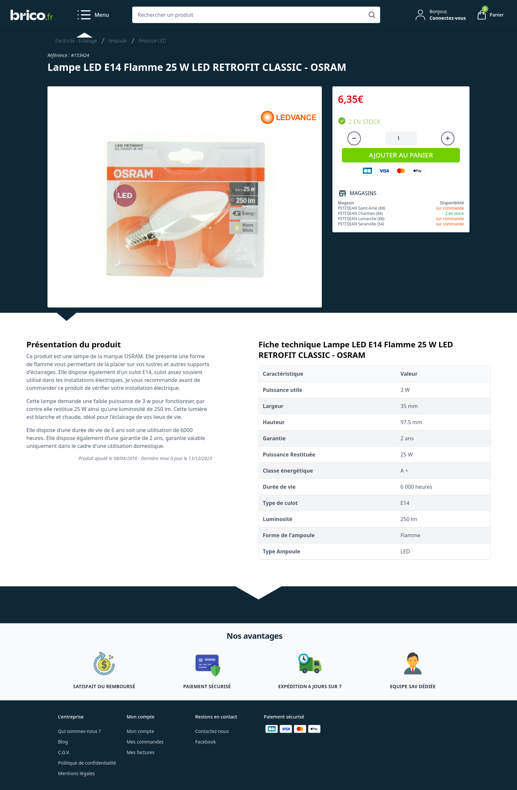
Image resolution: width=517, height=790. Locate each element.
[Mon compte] (440, 15)
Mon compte (140, 731)
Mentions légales (76, 773)
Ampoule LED (152, 41)
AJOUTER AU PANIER (401, 155)
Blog (63, 742)
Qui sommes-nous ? (79, 731)
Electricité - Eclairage (76, 41)
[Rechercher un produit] (249, 14)
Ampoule (118, 41)
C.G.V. (64, 752)
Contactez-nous (212, 731)
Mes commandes (145, 742)
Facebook (205, 742)
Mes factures (140, 752)
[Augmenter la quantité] (447, 138)
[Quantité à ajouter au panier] (401, 138)
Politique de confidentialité (87, 763)
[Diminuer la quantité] (354, 138)
